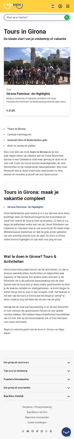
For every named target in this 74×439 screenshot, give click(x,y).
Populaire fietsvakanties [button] (37, 379)
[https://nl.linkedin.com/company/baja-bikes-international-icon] (42, 431)
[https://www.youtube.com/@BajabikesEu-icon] (28, 431)
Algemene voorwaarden (37, 417)
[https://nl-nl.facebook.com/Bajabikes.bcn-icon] (32, 431)
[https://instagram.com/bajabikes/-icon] (46, 431)
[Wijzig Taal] (52, 6)
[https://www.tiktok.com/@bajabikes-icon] (23, 431)
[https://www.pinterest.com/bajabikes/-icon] (51, 431)
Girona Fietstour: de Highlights (25, 207)
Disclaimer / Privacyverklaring (37, 407)
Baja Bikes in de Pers (37, 412)
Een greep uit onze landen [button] (37, 387)
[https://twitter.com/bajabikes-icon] (37, 431)
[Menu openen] (67, 6)
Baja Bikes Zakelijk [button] (37, 396)
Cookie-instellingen (37, 422)
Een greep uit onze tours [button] (37, 362)
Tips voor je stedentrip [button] (37, 370)
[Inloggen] (60, 6)
